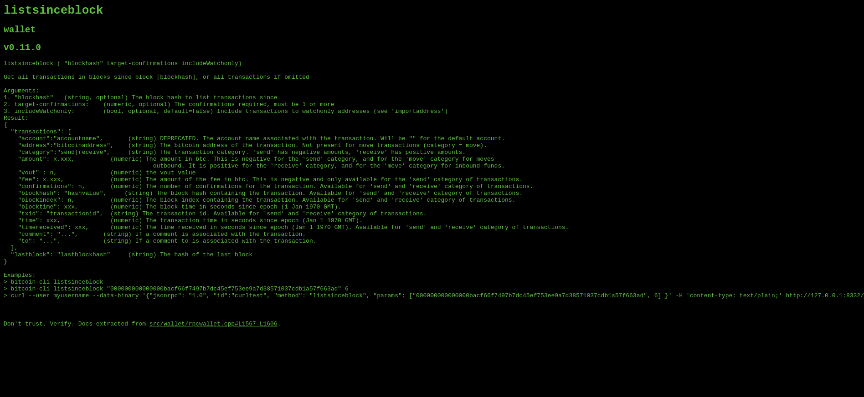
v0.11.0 (22, 54)
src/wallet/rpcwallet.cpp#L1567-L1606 (213, 381)
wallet (20, 34)
